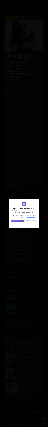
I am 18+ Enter (17, 221)
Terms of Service (31, 217)
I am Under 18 (30, 221)
